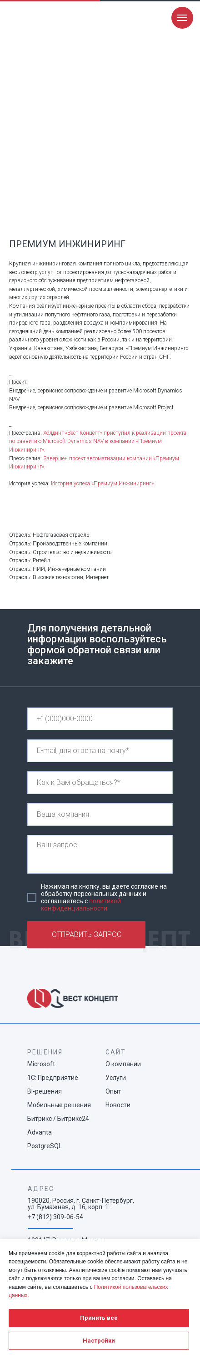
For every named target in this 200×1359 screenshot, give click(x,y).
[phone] (100, 718)
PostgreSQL (44, 1146)
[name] (100, 782)
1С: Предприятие (52, 1077)
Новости (117, 1105)
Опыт (113, 1091)
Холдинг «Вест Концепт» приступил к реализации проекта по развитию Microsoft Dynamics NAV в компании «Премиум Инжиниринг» (97, 441)
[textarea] (100, 854)
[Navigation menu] (182, 18)
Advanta (39, 1132)
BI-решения (44, 1091)
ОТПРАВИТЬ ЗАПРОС (86, 934)
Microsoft (41, 1064)
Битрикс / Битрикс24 (58, 1118)
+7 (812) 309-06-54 (55, 1217)
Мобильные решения (59, 1105)
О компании (123, 1064)
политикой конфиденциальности (81, 904)
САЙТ (115, 1052)
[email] (100, 750)
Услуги (115, 1077)
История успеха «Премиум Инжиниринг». (103, 483)
